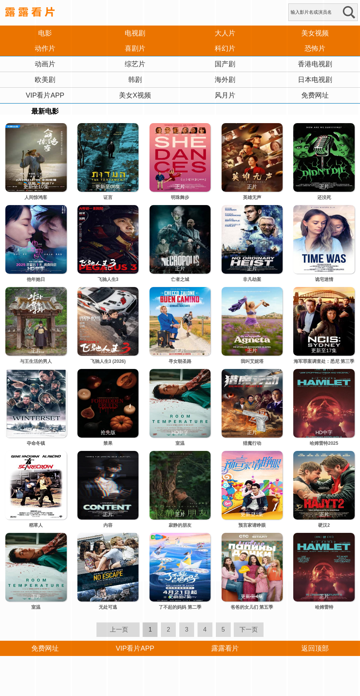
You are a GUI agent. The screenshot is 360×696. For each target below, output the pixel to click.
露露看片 (225, 648)
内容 (107, 525)
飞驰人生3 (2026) (108, 361)
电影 (45, 33)
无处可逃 (108, 607)
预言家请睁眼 (252, 525)
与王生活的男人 (36, 361)
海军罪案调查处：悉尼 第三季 (324, 361)
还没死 (324, 197)
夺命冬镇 (36, 443)
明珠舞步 (180, 197)
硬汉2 (324, 525)
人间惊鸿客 (35, 197)
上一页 (119, 629)
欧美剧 (45, 79)
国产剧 (225, 64)
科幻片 (225, 48)
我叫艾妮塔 (252, 361)
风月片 (225, 95)
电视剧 (135, 33)
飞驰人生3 (108, 279)
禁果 (107, 443)
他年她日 (36, 279)
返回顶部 (315, 648)
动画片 (45, 64)
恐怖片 (315, 48)
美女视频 (315, 33)
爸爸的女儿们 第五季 (252, 607)
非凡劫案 (252, 279)
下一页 (248, 629)
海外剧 (225, 79)
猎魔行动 (252, 443)
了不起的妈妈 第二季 (180, 607)
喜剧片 (135, 48)
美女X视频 (135, 95)
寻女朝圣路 (180, 361)
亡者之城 (180, 279)
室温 (180, 443)
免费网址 (315, 95)
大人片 (225, 33)
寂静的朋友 (180, 525)
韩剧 (135, 79)
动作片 (45, 48)
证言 (107, 197)
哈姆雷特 (324, 607)
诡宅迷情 (324, 279)
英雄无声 (252, 197)
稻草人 (36, 525)
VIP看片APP (45, 95)
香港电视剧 (315, 64)
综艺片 (135, 64)
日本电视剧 (315, 79)
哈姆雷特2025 (324, 443)
